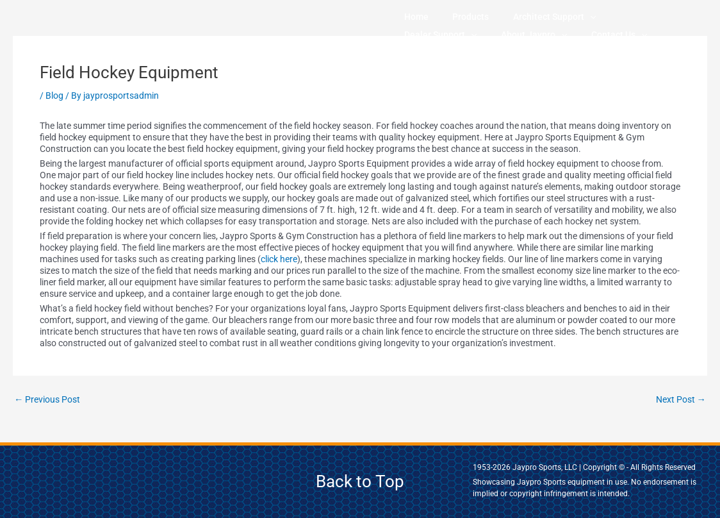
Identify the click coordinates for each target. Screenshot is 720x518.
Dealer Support (594, 17)
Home (407, 17)
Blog (54, 95)
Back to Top (359, 481)
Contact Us (495, 35)
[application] (546, 17)
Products (444, 17)
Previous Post (50, 400)
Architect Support (510, 17)
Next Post (678, 400)
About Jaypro (428, 35)
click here (279, 259)
